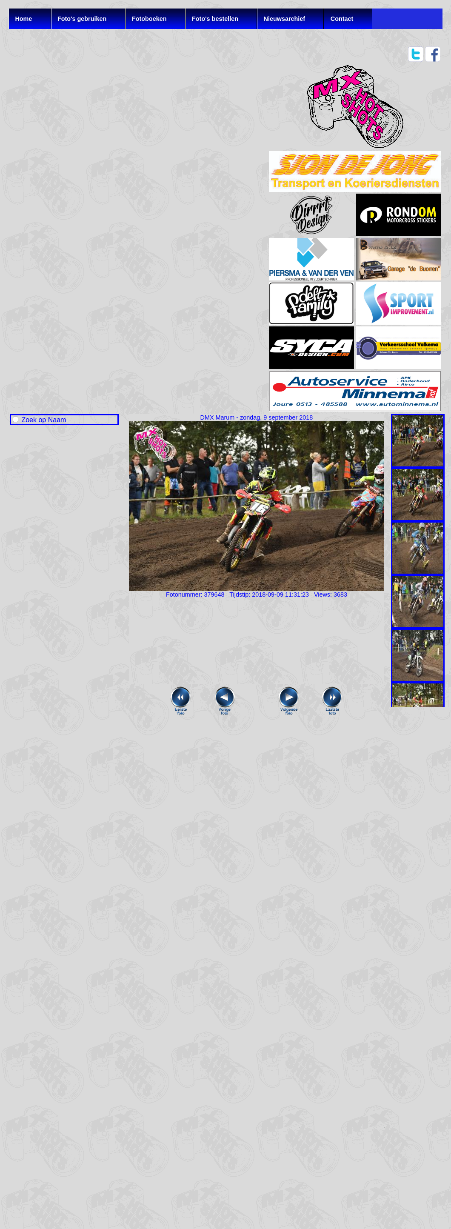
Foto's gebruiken (81, 18)
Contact (342, 18)
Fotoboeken (149, 18)
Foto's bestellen (215, 18)
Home (23, 18)
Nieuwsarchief (284, 18)
